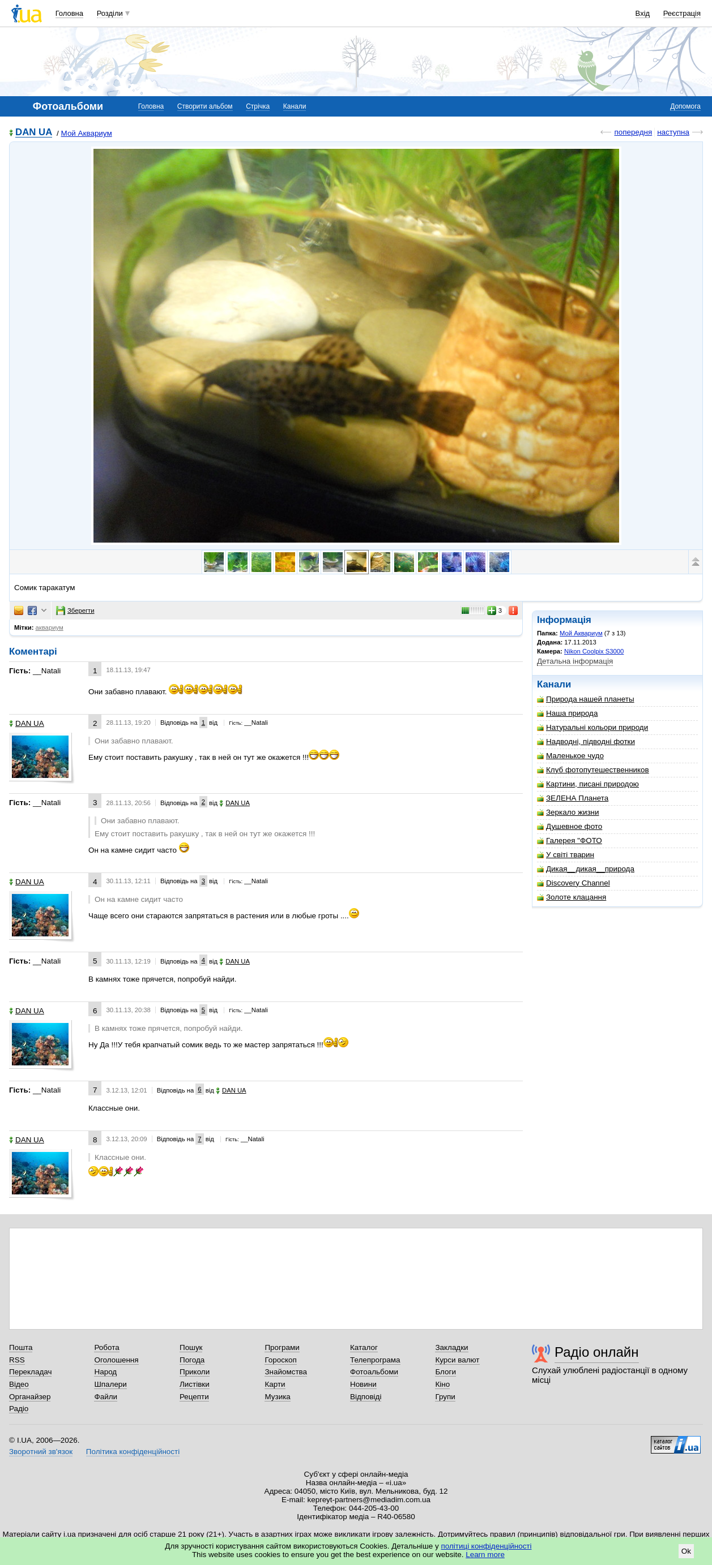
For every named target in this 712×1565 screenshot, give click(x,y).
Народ (105, 1372)
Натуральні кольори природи (592, 727)
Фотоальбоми (374, 1372)
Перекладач (30, 1372)
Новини (363, 1384)
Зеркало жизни (568, 812)
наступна (673, 132)
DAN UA (33, 132)
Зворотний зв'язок (41, 1451)
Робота (106, 1347)
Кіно (442, 1384)
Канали (294, 106)
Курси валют (457, 1360)
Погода (192, 1360)
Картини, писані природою (588, 784)
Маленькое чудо (570, 755)
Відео (19, 1384)
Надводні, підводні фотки (586, 741)
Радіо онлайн (597, 1352)
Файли (105, 1396)
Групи (445, 1396)
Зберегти (75, 610)
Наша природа (567, 713)
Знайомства (286, 1372)
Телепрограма (375, 1360)
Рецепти (194, 1396)
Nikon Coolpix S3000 (594, 651)
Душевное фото (569, 826)
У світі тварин (565, 854)
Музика (277, 1396)
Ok (686, 1551)
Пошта (20, 1347)
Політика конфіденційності (133, 1451)
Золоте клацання (571, 897)
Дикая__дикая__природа (585, 869)
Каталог (364, 1347)
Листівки (195, 1384)
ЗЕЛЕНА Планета (572, 798)
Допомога (685, 106)
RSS (17, 1360)
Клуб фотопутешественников (593, 770)
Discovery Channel (573, 883)
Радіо (18, 1408)
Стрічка (258, 106)
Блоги (445, 1372)
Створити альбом (205, 106)
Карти (275, 1384)
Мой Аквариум (86, 133)
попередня (633, 132)
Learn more (485, 1554)
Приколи (195, 1372)
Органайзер (29, 1396)
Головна (69, 13)
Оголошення (116, 1360)
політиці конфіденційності (486, 1546)
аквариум (49, 627)
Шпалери (110, 1384)
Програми (282, 1347)
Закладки (451, 1347)
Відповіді (366, 1396)
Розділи (110, 13)
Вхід (643, 13)
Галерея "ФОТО (569, 840)
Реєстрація (682, 13)
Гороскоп (280, 1360)
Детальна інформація (575, 661)
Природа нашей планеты (585, 699)
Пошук (191, 1347)
